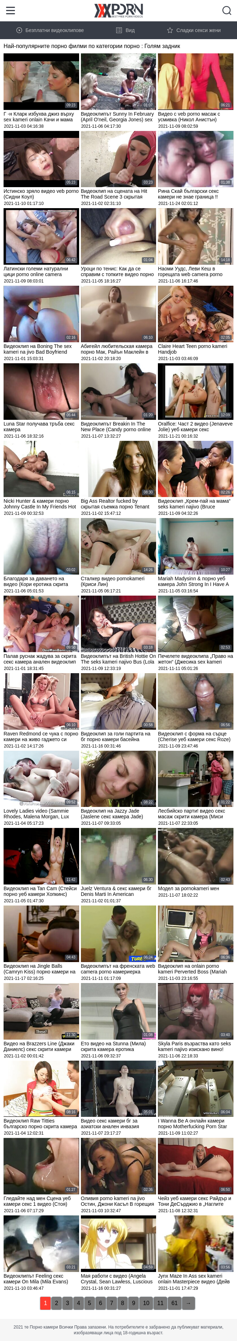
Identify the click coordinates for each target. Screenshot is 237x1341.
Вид (125, 30)
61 (174, 1303)
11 (160, 1303)
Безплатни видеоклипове (50, 30)
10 (146, 1303)
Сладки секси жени (194, 30)
